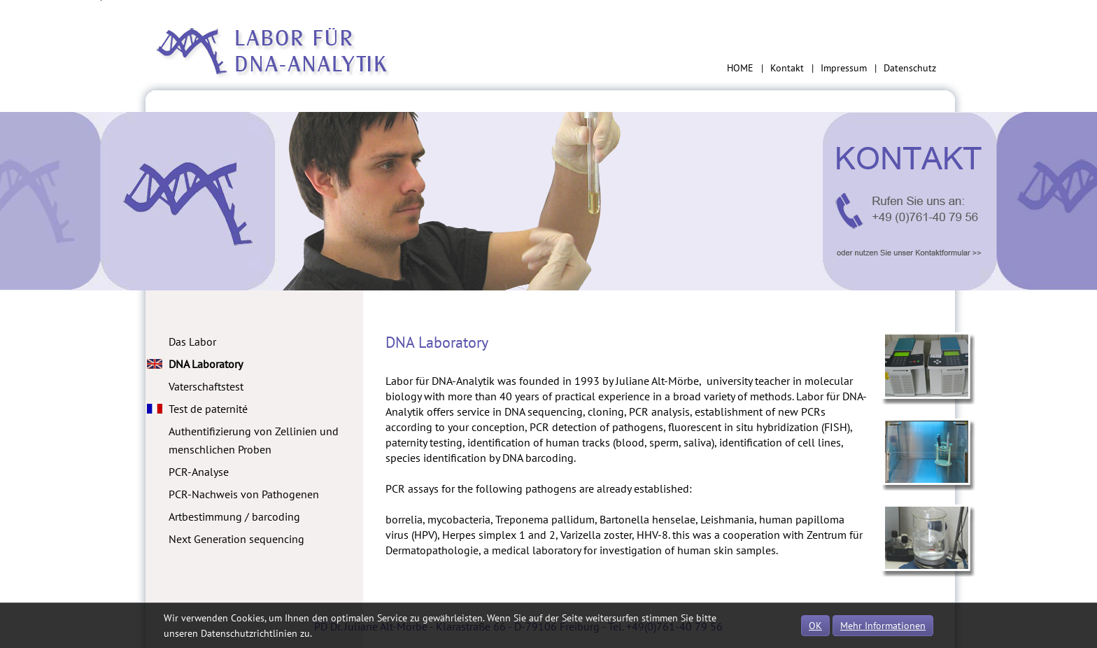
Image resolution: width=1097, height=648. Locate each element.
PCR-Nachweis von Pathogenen (244, 494)
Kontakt (787, 68)
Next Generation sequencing (236, 539)
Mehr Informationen (883, 625)
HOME (740, 68)
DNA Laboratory (206, 364)
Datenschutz (910, 68)
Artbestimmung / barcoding (234, 516)
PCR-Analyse (199, 472)
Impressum (844, 68)
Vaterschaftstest (206, 386)
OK (815, 625)
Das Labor (192, 341)
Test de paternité (208, 409)
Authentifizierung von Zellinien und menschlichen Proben (254, 440)
